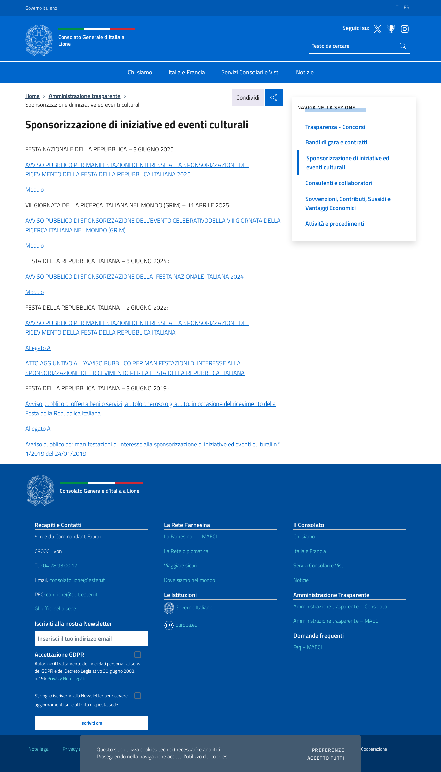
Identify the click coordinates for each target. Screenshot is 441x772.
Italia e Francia (309, 551)
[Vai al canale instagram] (403, 28)
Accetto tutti (325, 758)
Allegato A (38, 347)
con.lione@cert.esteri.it (72, 594)
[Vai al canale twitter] (376, 28)
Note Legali (74, 678)
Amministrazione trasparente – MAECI (336, 621)
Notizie (301, 580)
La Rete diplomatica (186, 551)
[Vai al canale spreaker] (389, 28)
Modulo (34, 189)
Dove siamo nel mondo (189, 580)
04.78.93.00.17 (60, 565)
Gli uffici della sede (55, 608)
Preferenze (328, 750)
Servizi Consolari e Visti (318, 565)
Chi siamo (304, 536)
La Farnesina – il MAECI (190, 536)
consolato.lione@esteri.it (77, 580)
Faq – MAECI (307, 647)
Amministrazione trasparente (85, 96)
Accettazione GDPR (59, 654)
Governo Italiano (41, 7)
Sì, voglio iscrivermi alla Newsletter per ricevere (81, 695)
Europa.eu (180, 625)
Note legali (39, 749)
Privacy (54, 678)
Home (32, 96)
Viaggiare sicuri (180, 565)
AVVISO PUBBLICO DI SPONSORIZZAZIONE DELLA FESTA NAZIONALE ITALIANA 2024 (134, 276)
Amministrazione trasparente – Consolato (340, 606)
